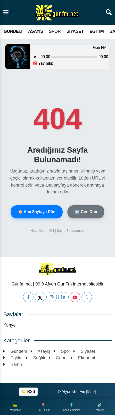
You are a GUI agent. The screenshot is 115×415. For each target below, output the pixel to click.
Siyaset (75, 31)
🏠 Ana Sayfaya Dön (37, 212)
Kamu (12, 364)
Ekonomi (83, 357)
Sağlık (35, 357)
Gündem (13, 31)
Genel (58, 357)
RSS (28, 391)
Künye (9, 325)
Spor (55, 31)
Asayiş (35, 31)
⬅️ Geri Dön (86, 212)
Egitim (97, 31)
